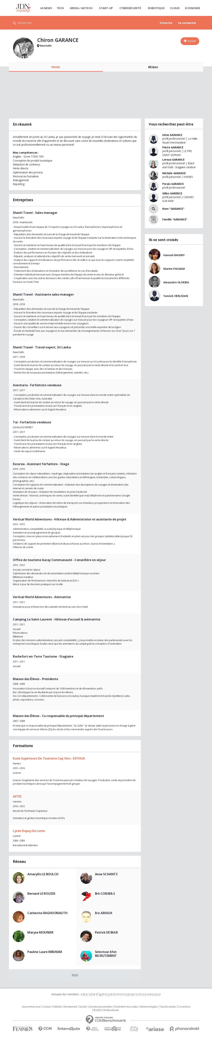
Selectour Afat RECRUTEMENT (106, 954)
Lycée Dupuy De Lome (29, 831)
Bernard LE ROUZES (41, 893)
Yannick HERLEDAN (175, 296)
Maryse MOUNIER (40, 932)
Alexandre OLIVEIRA (176, 282)
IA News (46, 8)
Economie (192, 8)
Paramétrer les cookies (126, 1006)
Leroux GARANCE (173, 159)
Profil (55, 67)
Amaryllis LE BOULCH (42, 874)
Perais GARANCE (173, 184)
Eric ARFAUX (103, 913)
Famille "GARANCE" (174, 219)
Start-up (106, 8)
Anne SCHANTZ (106, 874)
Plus (75, 975)
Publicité (57, 1006)
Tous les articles (168, 1006)
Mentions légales (148, 1006)
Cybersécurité (130, 8)
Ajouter (192, 41)
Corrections (184, 1006)
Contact (47, 1006)
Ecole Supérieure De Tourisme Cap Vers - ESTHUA (49, 758)
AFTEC (17, 796)
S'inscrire (166, 23)
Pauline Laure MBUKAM (44, 952)
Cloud (175, 8)
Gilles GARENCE (172, 193)
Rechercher (24, 23)
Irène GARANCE (172, 135)
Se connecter (187, 23)
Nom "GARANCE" (173, 209)
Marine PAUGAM (174, 269)
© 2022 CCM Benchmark (106, 1010)
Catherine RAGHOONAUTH (47, 913)
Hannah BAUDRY (174, 255)
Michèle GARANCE (174, 173)
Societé (83, 1006)
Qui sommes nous (31, 1006)
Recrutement (70, 1006)
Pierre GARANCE (172, 147)
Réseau (153, 67)
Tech (60, 8)
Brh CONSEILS (105, 893)
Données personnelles (100, 1006)
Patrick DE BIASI (106, 932)
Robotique (156, 8)
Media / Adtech (81, 8)
